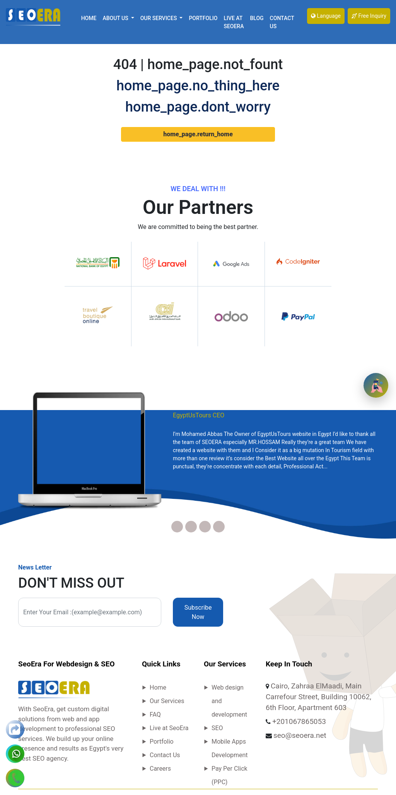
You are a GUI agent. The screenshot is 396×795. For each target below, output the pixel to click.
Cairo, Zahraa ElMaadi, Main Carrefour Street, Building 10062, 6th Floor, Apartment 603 (318, 696)
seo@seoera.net (299, 735)
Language (326, 16)
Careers (160, 768)
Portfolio (203, 18)
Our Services (167, 701)
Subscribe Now (198, 612)
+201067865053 (299, 721)
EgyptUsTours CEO (198, 415)
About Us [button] (116, 18)
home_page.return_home (198, 134)
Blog (256, 18)
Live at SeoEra (234, 22)
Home (89, 18)
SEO (217, 728)
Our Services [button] (159, 18)
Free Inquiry (369, 16)
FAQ (155, 714)
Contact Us (282, 22)
